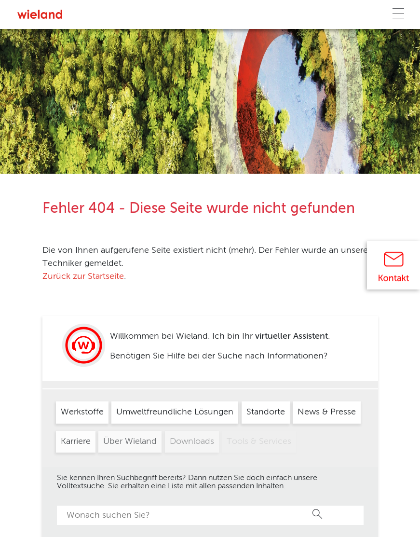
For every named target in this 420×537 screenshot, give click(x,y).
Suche (317, 514)
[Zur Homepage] (39, 14)
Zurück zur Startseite (83, 276)
